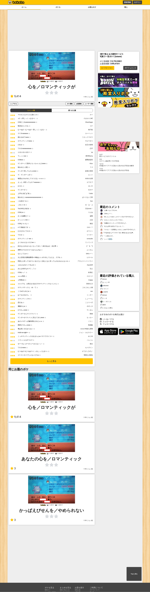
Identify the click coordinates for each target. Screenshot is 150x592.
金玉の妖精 (89, 145)
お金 (91, 220)
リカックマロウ (87, 137)
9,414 (15, 96)
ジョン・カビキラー (86, 332)
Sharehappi (89, 122)
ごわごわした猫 (87, 287)
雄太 (91, 344)
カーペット (89, 133)
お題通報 (79, 103)
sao (91, 291)
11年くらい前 (88, 97)
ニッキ (103, 298)
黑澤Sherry (89, 156)
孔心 (91, 269)
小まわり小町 (88, 118)
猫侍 (103, 305)
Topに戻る (134, 574)
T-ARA (91, 193)
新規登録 (127, 2)
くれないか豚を (106, 308)
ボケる (58, 7)
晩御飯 (90, 325)
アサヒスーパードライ (85, 261)
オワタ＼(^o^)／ (87, 351)
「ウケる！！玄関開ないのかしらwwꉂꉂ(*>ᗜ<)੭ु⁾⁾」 (118, 230)
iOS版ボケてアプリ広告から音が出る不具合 (118, 169)
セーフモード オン (107, 68)
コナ (91, 126)
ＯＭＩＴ (90, 227)
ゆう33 (90, 336)
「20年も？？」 (106, 214)
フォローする (107, 321)
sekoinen (104, 286)
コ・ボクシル (105, 302)
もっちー (90, 317)
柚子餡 (90, 130)
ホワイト (90, 231)
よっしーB (104, 282)
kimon (103, 279)
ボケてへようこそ (130, 68)
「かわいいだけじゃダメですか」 (112, 220)
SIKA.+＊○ (89, 254)
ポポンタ (90, 306)
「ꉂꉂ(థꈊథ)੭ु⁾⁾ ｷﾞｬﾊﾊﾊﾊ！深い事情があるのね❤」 (117, 233)
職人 (126, 7)
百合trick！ (89, 208)
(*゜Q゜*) (89, 246)
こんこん (90, 340)
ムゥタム (90, 250)
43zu (91, 163)
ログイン (137, 2)
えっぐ (90, 175)
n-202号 (104, 292)
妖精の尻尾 (89, 171)
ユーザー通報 (89, 103)
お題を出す (92, 7)
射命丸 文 (89, 284)
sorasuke (90, 238)
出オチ (90, 190)
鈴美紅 (90, 272)
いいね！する (107, 319)
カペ (91, 115)
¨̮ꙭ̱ (91, 152)
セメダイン (89, 347)
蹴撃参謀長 (89, 160)
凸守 (91, 148)
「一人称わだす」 (107, 236)
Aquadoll (90, 265)
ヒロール (90, 257)
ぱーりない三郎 (87, 197)
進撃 (91, 216)
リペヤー (90, 235)
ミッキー (90, 295)
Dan (91, 201)
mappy (90, 280)
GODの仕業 (89, 178)
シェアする (13, 103)
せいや (90, 186)
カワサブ (90, 182)
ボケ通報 (70, 103)
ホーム (24, 7)
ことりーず (89, 302)
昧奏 (91, 314)
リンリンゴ (89, 242)
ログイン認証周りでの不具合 (118, 160)
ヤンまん (90, 310)
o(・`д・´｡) (89, 205)
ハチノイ (104, 289)
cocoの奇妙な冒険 (86, 329)
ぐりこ (90, 321)
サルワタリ (89, 141)
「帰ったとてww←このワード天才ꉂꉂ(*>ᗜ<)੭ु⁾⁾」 (117, 217)
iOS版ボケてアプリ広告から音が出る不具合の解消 (118, 165)
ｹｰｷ (91, 167)
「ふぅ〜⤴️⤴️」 (106, 239)
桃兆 (91, 223)
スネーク (90, 276)
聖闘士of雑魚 (88, 355)
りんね (90, 212)
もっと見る (51, 361)
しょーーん (89, 299)
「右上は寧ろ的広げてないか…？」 (112, 226)
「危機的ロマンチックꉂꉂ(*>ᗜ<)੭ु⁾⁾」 (113, 223)
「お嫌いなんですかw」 (109, 210)
